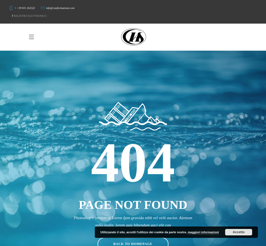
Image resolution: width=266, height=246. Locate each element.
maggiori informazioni (203, 232)
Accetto (239, 232)
